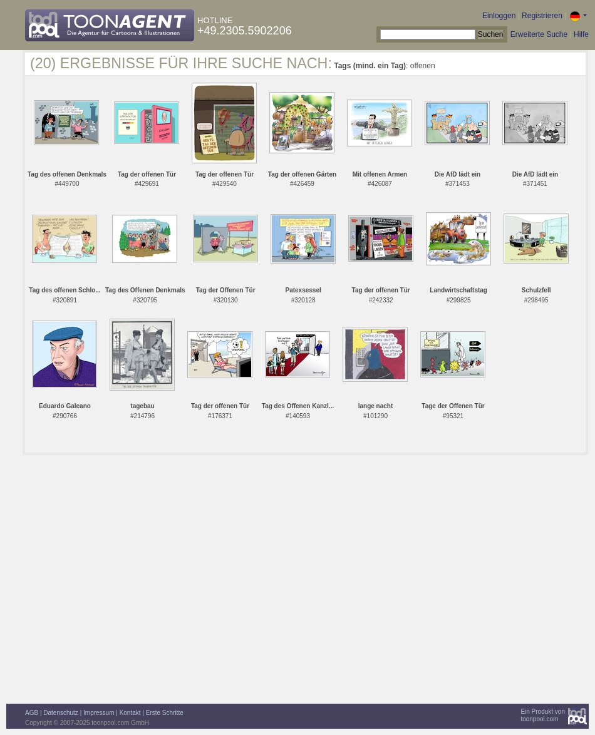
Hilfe (581, 34)
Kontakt (130, 712)
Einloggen (498, 15)
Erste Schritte (165, 712)
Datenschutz (60, 712)
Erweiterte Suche (538, 34)
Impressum (98, 712)
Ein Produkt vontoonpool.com (542, 715)
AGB (31, 712)
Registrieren (542, 15)
